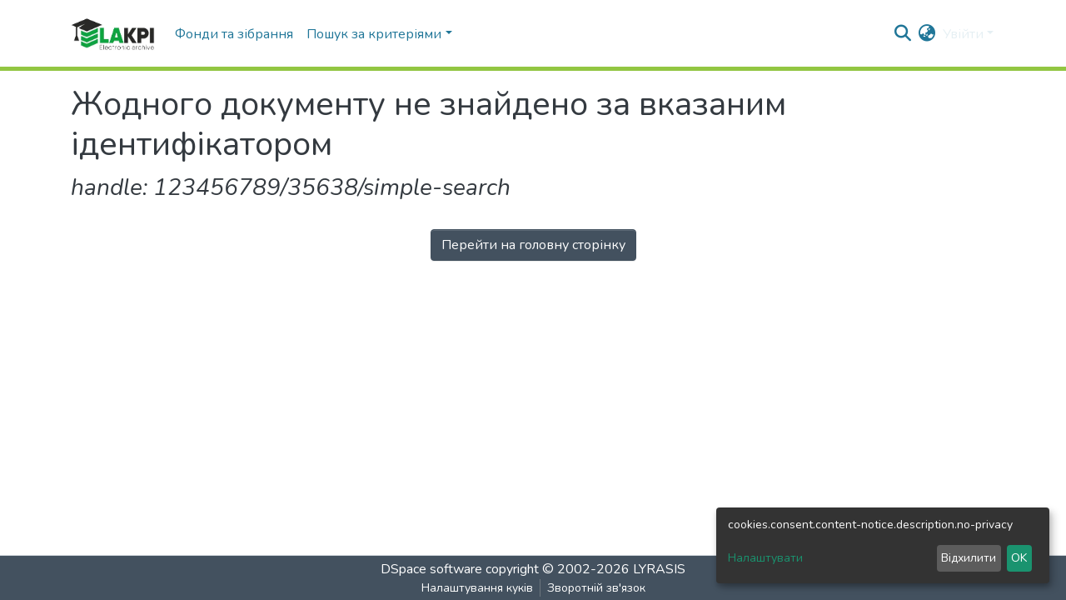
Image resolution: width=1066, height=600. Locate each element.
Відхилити (968, 558)
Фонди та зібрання (234, 34)
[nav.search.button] (903, 34)
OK (1019, 558)
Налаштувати (765, 558)
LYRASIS (659, 569)
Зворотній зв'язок (596, 588)
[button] (927, 34)
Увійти (963, 34)
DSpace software (431, 569)
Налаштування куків (477, 588)
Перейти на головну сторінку (533, 245)
